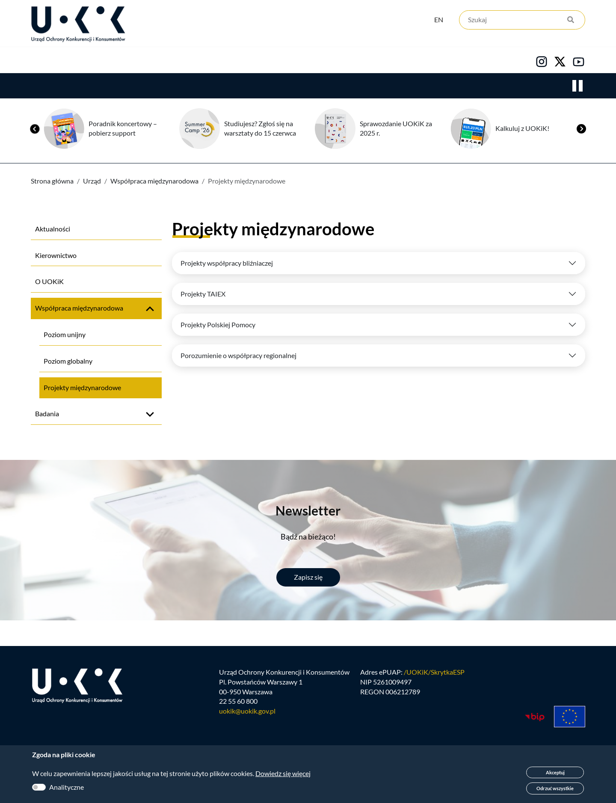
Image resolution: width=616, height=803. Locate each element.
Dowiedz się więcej (283, 773)
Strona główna (52, 181)
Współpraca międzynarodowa (154, 181)
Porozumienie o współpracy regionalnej (238, 356)
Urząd (41, 60)
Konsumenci (184, 60)
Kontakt (379, 60)
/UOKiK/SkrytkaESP (434, 673)
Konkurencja (107, 60)
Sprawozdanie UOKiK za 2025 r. (396, 129)
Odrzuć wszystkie (555, 788)
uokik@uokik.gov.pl (247, 712)
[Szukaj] (522, 20)
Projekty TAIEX (203, 294)
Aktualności (52, 229)
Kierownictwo (56, 256)
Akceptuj (555, 772)
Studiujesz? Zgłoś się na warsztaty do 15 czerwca (260, 129)
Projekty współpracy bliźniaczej (227, 263)
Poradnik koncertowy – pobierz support (123, 129)
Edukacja (255, 60)
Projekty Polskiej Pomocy (218, 325)
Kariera (318, 60)
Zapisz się (308, 577)
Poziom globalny (68, 361)
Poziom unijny (65, 335)
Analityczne (66, 787)
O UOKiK (49, 282)
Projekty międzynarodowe (82, 388)
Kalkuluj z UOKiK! (522, 128)
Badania (47, 414)
